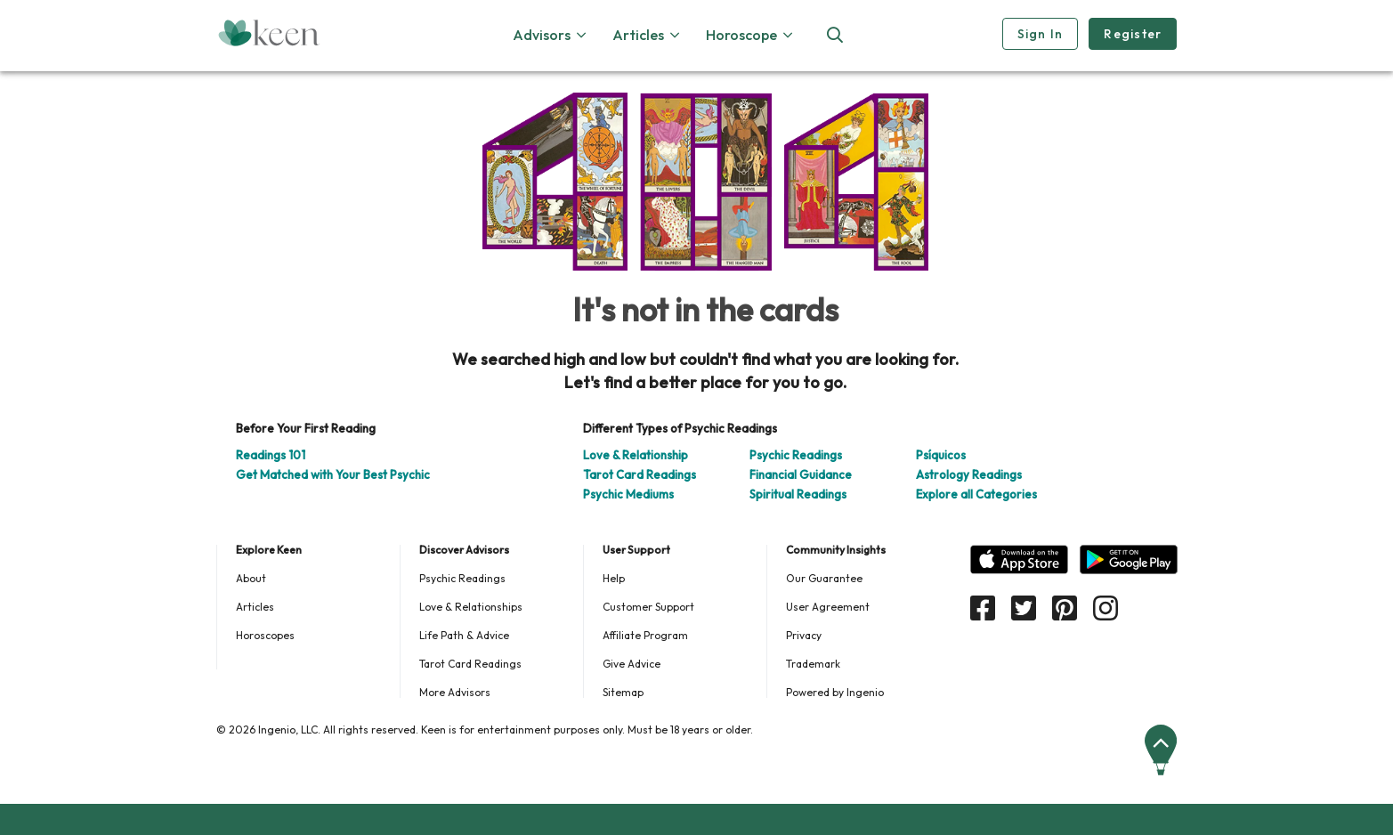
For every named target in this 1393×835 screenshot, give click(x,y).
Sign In (1040, 34)
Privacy (804, 635)
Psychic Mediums (628, 494)
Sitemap (623, 692)
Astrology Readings (969, 474)
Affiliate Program (645, 635)
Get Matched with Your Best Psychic (333, 474)
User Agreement (828, 606)
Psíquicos (941, 455)
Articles (255, 606)
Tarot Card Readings (639, 474)
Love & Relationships (470, 606)
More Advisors (454, 692)
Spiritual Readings (797, 494)
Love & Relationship (635, 455)
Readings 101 (270, 455)
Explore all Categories (976, 494)
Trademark (813, 663)
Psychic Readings (795, 455)
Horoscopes (265, 635)
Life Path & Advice (464, 635)
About (251, 578)
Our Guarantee (824, 578)
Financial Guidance (800, 474)
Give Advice (631, 663)
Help (614, 578)
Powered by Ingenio (835, 692)
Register (1133, 34)
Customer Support (648, 606)
